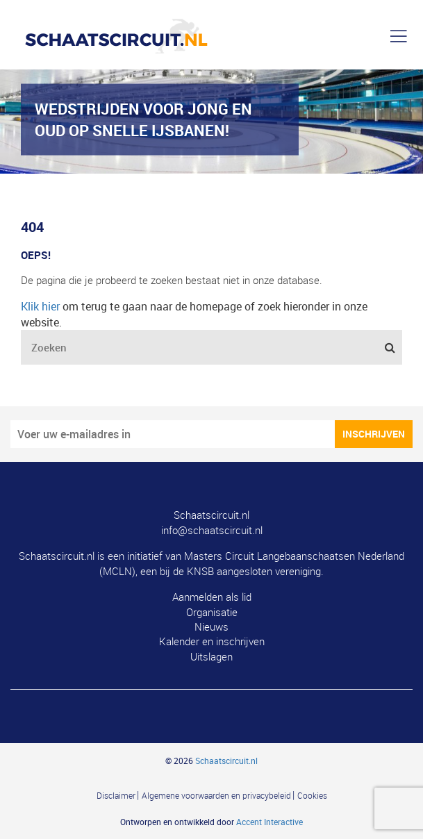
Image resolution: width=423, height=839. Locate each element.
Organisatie (212, 612)
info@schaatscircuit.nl (212, 530)
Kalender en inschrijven (212, 641)
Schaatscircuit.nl (211, 515)
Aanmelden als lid (211, 597)
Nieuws (211, 626)
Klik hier (40, 306)
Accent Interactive (269, 821)
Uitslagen (211, 656)
